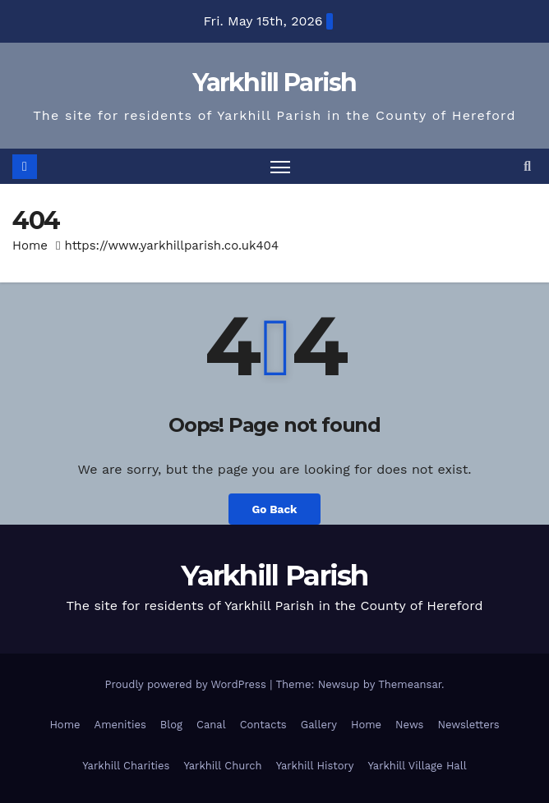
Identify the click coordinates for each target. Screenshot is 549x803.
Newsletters (468, 724)
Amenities (120, 724)
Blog (171, 724)
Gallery (319, 724)
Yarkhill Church (222, 765)
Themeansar (409, 684)
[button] (527, 166)
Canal (211, 724)
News (409, 724)
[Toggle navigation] (280, 166)
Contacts (263, 724)
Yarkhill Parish (274, 82)
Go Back (274, 509)
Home (30, 245)
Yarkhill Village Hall (417, 765)
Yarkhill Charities (125, 765)
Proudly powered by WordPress (187, 684)
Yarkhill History (315, 765)
